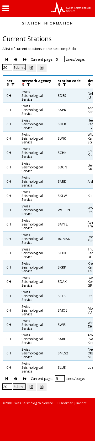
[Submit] (19, 67)
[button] (5, 8)
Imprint (81, 403)
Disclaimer (65, 403)
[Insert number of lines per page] (7, 67)
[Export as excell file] (31, 68)
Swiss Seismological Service (33, 403)
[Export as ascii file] (42, 68)
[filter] (12, 84)
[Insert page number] (60, 59)
